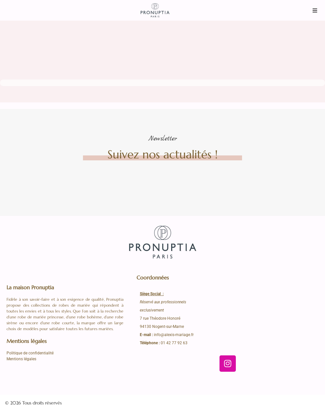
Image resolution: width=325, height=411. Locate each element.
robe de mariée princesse (41, 316)
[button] (315, 10)
